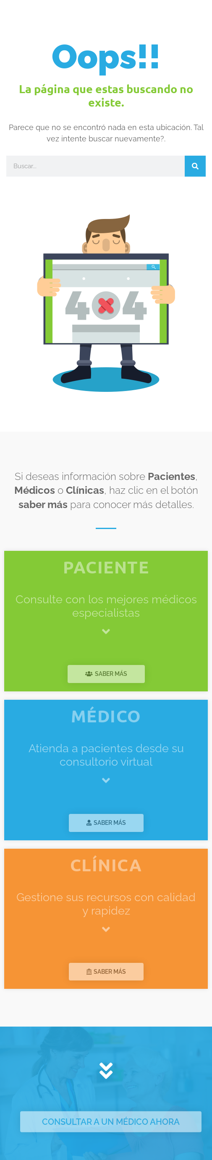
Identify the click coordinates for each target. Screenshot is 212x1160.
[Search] (195, 166)
